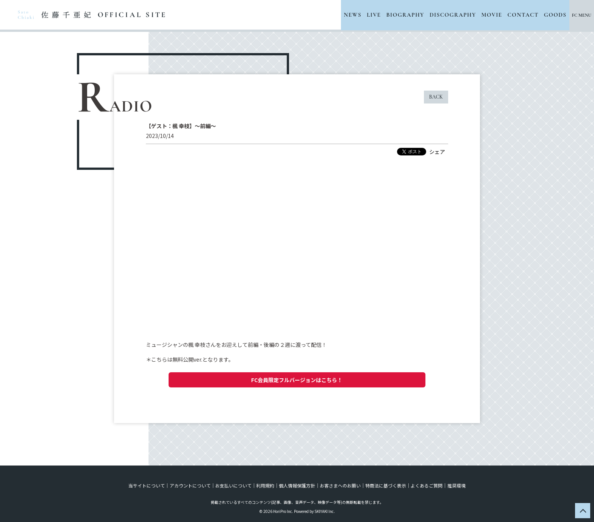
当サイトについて (147, 485)
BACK (436, 97)
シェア (437, 151)
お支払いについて (233, 485)
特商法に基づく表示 (385, 485)
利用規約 (265, 485)
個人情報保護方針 (297, 485)
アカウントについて (190, 485)
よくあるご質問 (426, 485)
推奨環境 (456, 485)
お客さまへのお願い (340, 485)
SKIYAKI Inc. (324, 511)
